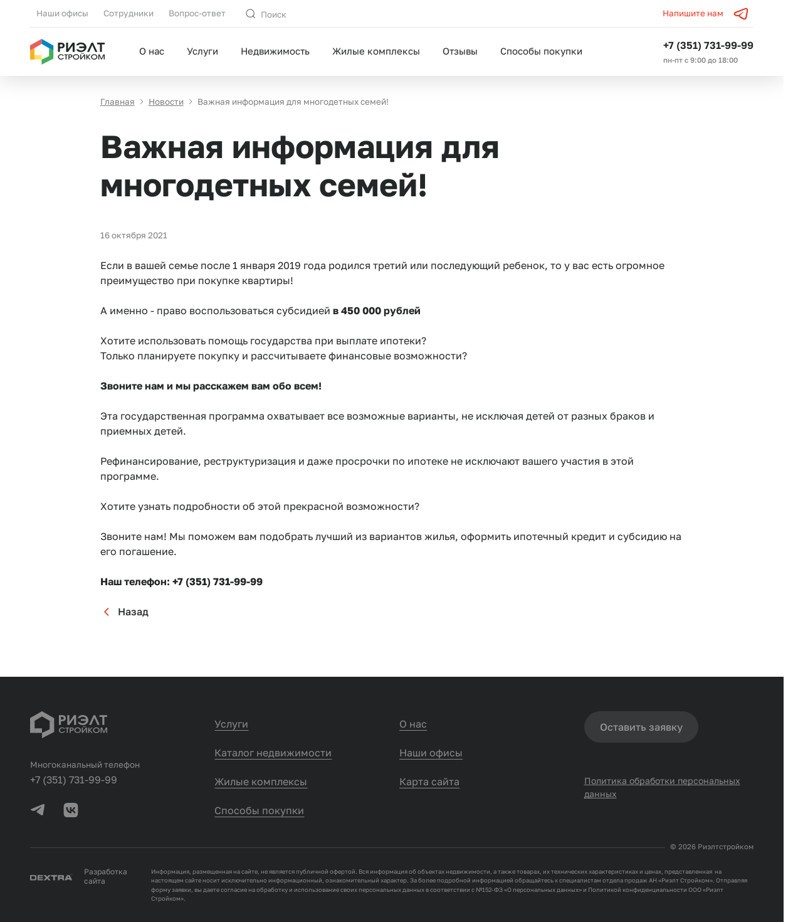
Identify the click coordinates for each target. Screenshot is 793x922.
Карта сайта (429, 781)
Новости (166, 102)
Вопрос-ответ (197, 13)
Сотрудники (128, 13)
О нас (151, 50)
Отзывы (460, 50)
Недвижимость (275, 50)
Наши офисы (62, 13)
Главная (117, 102)
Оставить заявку (641, 727)
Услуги (202, 50)
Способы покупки (541, 50)
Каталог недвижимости (273, 752)
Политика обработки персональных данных (662, 787)
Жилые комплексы (376, 50)
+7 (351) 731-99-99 (708, 45)
